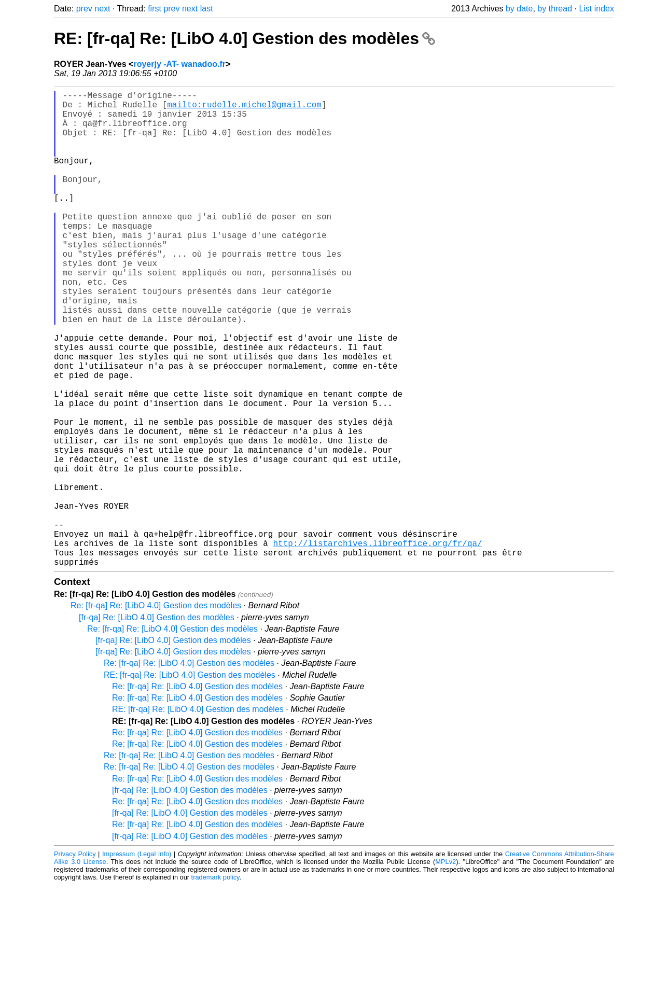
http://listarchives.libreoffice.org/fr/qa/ (377, 644)
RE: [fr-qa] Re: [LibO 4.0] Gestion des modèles (244, 38)
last (206, 8)
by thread (554, 8)
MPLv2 (445, 967)
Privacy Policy (75, 960)
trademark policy (215, 983)
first (154, 8)
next (102, 8)
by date (519, 8)
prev (84, 8)
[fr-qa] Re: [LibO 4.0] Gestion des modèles (156, 723)
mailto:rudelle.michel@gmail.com (244, 108)
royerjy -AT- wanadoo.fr (179, 64)
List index (596, 8)
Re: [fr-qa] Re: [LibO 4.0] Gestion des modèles (156, 711)
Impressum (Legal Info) (136, 960)
